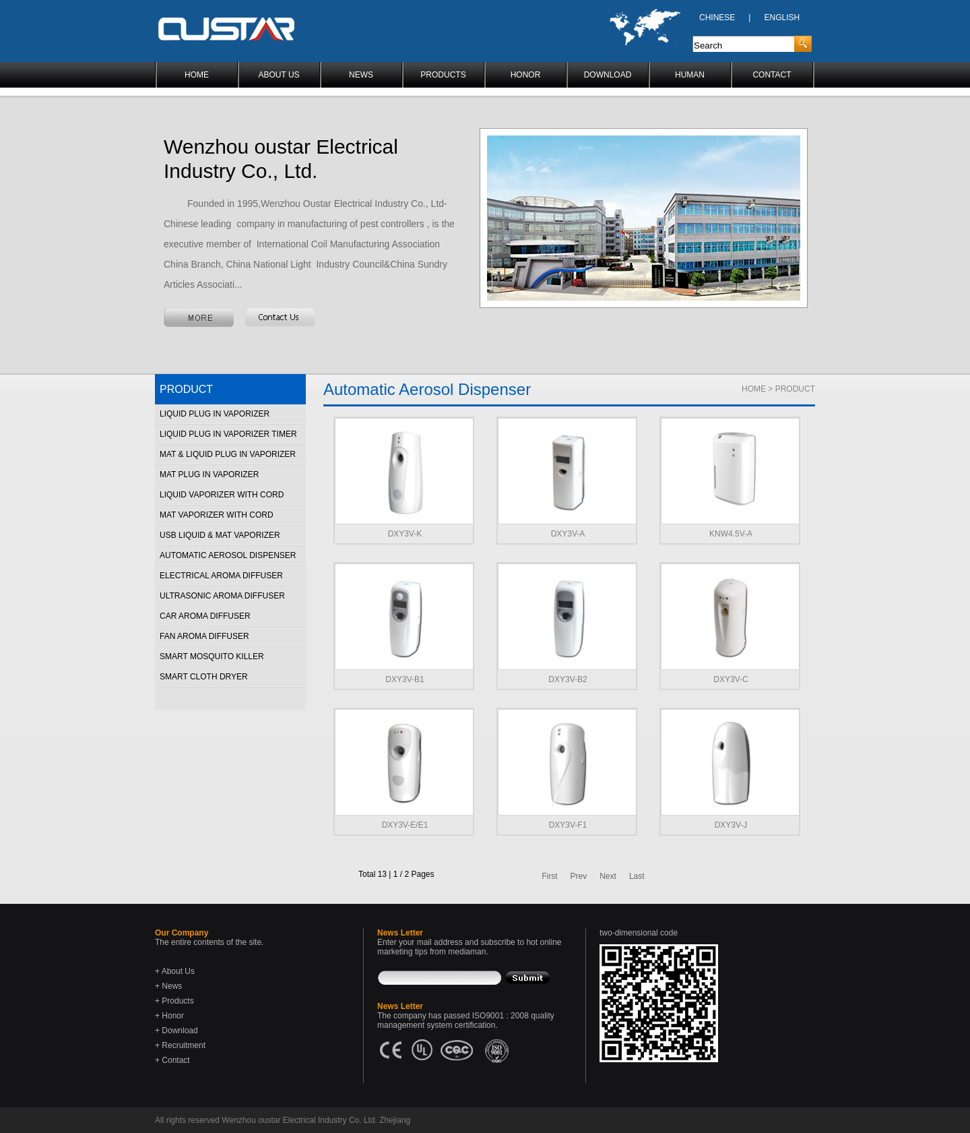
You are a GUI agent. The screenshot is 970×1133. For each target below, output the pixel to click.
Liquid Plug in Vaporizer (214, 414)
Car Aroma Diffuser (205, 616)
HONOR (526, 75)
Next (608, 876)
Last (637, 876)
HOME (197, 75)
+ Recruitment (180, 1045)
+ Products (174, 1001)
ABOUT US (278, 75)
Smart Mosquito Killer (212, 656)
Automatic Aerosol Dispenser (228, 555)
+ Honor (169, 1015)
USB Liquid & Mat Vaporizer (220, 535)
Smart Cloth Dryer (204, 676)
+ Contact (172, 1060)
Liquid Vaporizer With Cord (222, 494)
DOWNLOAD (608, 75)
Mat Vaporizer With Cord (216, 515)
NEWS (361, 75)
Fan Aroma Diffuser (204, 636)
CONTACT (771, 75)
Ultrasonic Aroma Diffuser (222, 596)
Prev (579, 876)
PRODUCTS (442, 75)
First (549, 876)
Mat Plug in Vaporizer (209, 474)
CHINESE (717, 17)
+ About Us (175, 971)
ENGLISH (782, 17)
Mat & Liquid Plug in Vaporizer (228, 454)
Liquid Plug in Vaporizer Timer (228, 434)
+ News (168, 986)
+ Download (176, 1030)
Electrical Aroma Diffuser (221, 575)
